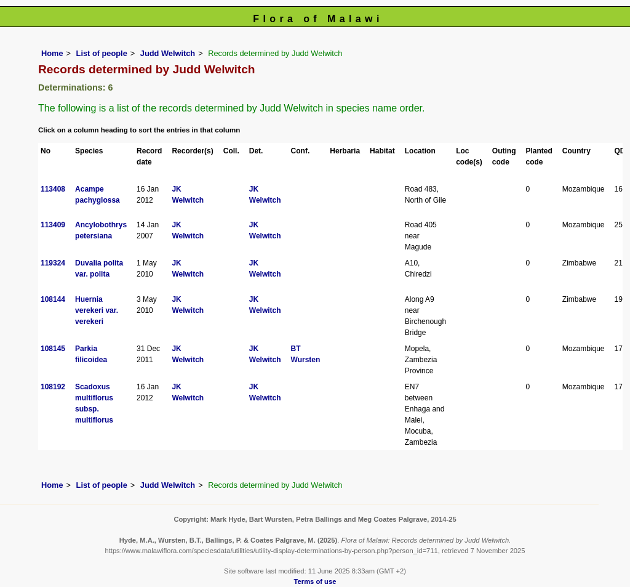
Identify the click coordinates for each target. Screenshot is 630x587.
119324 (53, 263)
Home (52, 53)
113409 (53, 225)
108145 (53, 348)
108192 (53, 387)
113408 (53, 189)
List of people (101, 53)
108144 (53, 299)
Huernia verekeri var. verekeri (96, 310)
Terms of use (315, 581)
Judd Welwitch (167, 53)
